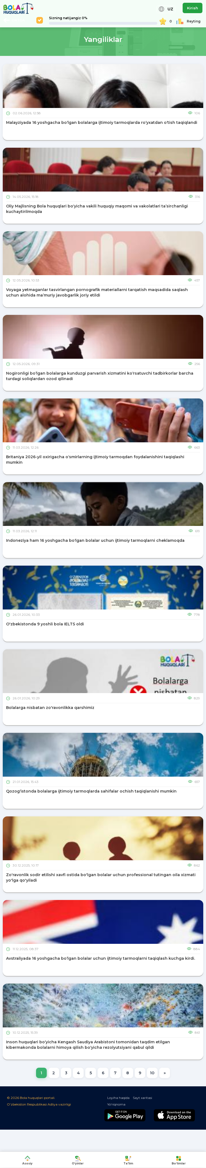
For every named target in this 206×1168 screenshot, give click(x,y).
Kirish (192, 8)
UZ (166, 9)
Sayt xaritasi (142, 1098)
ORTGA (14, 20)
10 (153, 1072)
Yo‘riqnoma (116, 1105)
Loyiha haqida (118, 1098)
